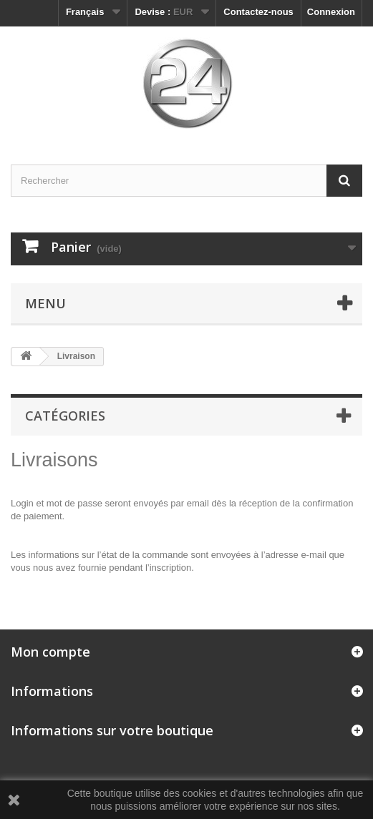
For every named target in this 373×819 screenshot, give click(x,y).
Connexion (331, 11)
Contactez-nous (258, 11)
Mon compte (50, 651)
